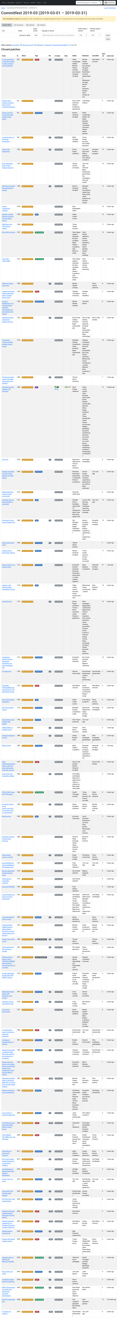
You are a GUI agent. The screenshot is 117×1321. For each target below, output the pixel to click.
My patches (30, 25)
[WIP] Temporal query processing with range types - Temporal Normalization (8, 1292)
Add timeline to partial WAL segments (6, 881)
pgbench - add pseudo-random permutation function (8, 587)
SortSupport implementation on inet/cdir (8, 1042)
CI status (57, 56)
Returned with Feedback (60, 45)
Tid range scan (6, 671)
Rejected (48, 45)
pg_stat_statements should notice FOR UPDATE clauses (8, 975)
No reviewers (18, 25)
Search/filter (6, 25)
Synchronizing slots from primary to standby (8, 949)
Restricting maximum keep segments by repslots (8, 188)
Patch (4, 56)
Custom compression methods (6, 208)
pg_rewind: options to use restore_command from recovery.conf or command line (8, 808)
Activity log (112, 8)
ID (17, 56)
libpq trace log (6, 816)
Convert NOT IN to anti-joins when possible (7, 1193)
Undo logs (5, 459)
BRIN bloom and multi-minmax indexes (7, 226)
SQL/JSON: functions (8, 232)
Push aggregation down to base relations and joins (7, 166)
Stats (66, 56)
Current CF (19, 2)
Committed (15, 45)
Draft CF (33, 2)
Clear (108, 39)
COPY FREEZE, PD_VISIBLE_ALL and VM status (8, 1137)
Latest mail (110, 56)
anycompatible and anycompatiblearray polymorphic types (8, 865)
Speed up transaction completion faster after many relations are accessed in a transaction (8, 1054)
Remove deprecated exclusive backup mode (8, 873)
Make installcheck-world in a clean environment (8, 494)
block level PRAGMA (8, 887)
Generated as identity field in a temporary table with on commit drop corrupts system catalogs (8, 1082)
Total (72, 45)
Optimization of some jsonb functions (7, 1153)
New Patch (10, 2)
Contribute (110, 3)
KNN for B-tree (6, 745)
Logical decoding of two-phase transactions (8, 139)
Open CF (26, 2)
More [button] (39, 2)
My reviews (41, 25)
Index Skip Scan (7, 601)
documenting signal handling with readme (8, 722)
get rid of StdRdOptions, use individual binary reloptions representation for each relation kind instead (7, 308)
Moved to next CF (28, 45)
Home (4, 2)
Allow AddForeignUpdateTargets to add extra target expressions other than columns (8, 766)
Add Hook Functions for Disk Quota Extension (8, 839)
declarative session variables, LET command (8, 389)
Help (45, 2)
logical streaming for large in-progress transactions (8, 897)
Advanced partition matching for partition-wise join (8, 320)
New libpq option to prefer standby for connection (8, 502)
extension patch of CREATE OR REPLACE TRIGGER (8, 1259)
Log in (106, 8)
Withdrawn (39, 45)
